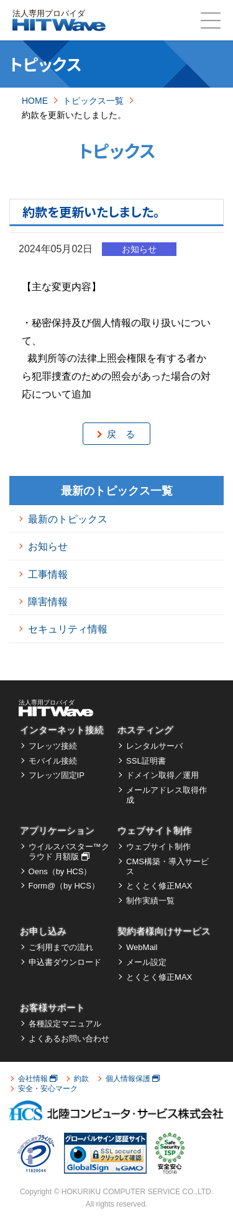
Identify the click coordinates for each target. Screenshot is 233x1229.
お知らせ (48, 546)
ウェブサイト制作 (154, 830)
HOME (35, 101)
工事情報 (48, 574)
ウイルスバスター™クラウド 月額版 (69, 851)
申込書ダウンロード (65, 962)
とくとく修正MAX (159, 885)
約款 (81, 1078)
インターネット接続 (62, 729)
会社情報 (37, 1078)
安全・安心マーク (48, 1088)
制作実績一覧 (150, 900)
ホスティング (145, 729)
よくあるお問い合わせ (69, 1038)
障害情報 (48, 601)
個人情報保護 (133, 1078)
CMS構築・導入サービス (167, 866)
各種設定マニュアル (65, 1023)
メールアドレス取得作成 (166, 795)
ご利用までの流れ (61, 947)
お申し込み (43, 931)
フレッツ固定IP (57, 775)
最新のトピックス (67, 519)
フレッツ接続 (53, 746)
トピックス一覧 (93, 101)
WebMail (141, 947)
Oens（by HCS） (60, 871)
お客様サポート (52, 1007)
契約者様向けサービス (164, 931)
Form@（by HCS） (64, 885)
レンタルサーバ (154, 746)
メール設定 (146, 962)
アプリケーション (57, 830)
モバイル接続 (53, 760)
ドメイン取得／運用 (162, 775)
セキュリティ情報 (67, 629)
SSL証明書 (146, 760)
